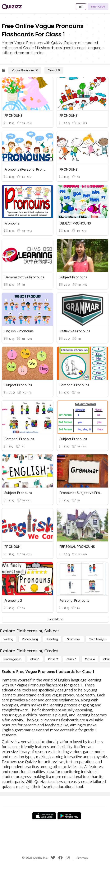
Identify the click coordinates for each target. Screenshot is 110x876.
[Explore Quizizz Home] (12, 6)
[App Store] (44, 815)
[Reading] (52, 639)
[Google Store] (69, 815)
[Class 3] (71, 659)
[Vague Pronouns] (24, 70)
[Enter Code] (98, 6)
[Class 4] (89, 659)
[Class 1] (53, 70)
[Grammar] (73, 639)
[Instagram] (68, 857)
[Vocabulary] (29, 639)
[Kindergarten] (12, 659)
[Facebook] (60, 857)
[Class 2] (53, 659)
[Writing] (8, 639)
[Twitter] (53, 857)
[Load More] (55, 619)
